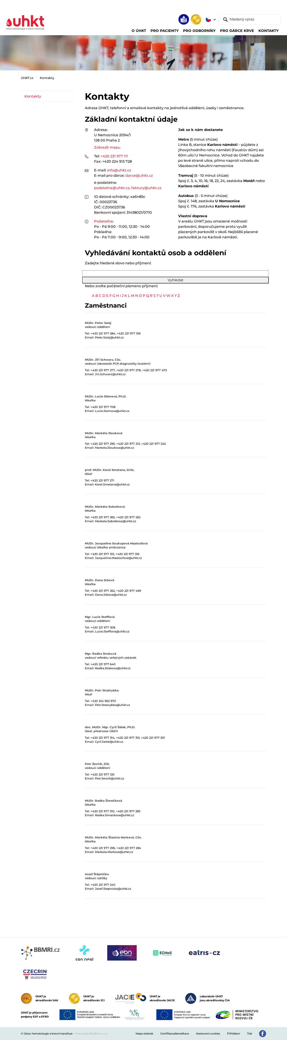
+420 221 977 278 (128, 370)
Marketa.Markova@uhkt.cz (114, 852)
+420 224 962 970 (103, 701)
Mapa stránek (144, 1033)
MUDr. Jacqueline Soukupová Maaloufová (116, 543)
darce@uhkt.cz (139, 175)
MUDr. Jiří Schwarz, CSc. (103, 359)
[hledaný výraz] (250, 19)
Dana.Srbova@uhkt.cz (111, 594)
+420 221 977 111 (114, 156)
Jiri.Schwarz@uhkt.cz (110, 374)
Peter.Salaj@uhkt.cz (109, 337)
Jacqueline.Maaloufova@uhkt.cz (118, 558)
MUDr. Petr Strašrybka (102, 690)
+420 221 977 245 (153, 443)
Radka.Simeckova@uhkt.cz (114, 815)
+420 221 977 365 (103, 517)
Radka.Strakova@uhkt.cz (113, 668)
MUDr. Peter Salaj (98, 323)
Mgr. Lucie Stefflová (100, 617)
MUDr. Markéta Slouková (103, 433)
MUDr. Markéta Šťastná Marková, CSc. (113, 837)
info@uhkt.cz (119, 170)
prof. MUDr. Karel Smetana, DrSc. (109, 470)
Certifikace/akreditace (174, 1033)
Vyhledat (175, 280)
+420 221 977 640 (103, 664)
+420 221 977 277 (103, 370)
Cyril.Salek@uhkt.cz (109, 741)
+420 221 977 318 (128, 333)
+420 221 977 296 (103, 848)
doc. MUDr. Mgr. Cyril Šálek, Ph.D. (110, 727)
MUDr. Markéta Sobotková (105, 506)
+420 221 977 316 (127, 554)
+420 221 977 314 (102, 737)
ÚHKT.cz (27, 78)
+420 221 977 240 (103, 884)
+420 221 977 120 (102, 774)
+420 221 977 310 (102, 811)
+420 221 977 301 (153, 737)
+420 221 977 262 (128, 517)
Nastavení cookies (208, 1033)
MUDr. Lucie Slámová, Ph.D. (105, 396)
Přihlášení (233, 1033)
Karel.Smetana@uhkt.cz (112, 484)
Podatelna (103, 221)
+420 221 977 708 (103, 407)
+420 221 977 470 (154, 370)
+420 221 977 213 (128, 443)
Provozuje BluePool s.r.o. (91, 1033)
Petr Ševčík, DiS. (97, 764)
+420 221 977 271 (102, 480)
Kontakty (47, 78)
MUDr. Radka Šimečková (103, 800)
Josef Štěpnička (97, 874)
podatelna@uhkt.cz (111, 188)
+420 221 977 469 (128, 590)
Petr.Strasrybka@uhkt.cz (112, 705)
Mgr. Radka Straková (100, 653)
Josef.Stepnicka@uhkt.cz (113, 888)
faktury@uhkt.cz (146, 188)
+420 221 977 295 (103, 443)
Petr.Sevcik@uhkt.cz (109, 778)
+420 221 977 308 (103, 627)
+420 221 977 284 (103, 333)
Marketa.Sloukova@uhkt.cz (114, 447)
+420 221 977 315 (102, 554)
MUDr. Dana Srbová (99, 580)
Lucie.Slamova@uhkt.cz (112, 411)
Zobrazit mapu (107, 147)
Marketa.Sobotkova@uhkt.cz (115, 521)
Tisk (249, 1033)
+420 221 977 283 (128, 811)
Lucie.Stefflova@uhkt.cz (112, 631)
